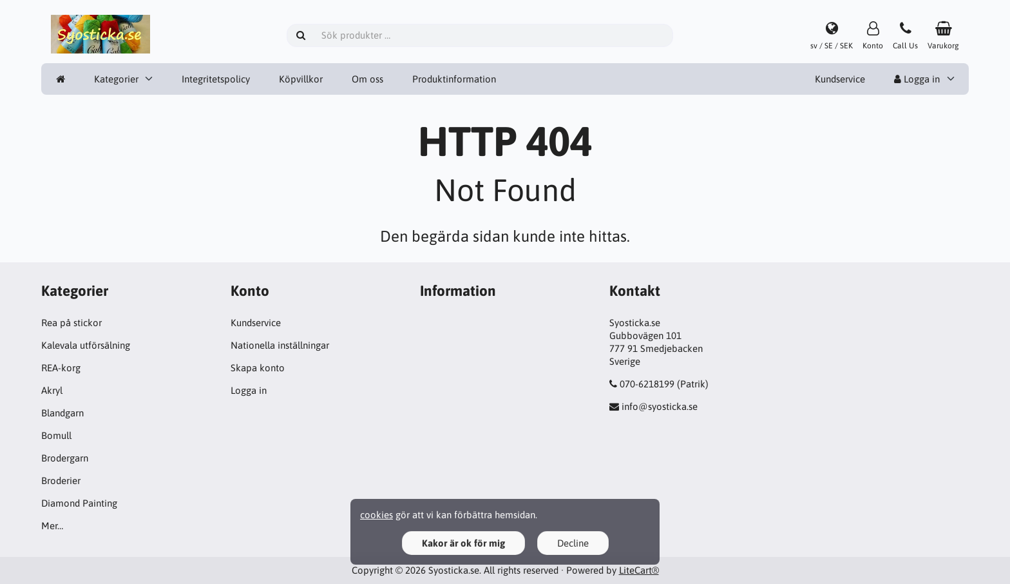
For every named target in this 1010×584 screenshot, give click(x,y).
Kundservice (840, 78)
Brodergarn (64, 458)
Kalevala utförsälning (85, 345)
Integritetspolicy (216, 78)
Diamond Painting (79, 503)
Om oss (367, 78)
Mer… (52, 525)
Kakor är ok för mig (463, 543)
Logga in (917, 78)
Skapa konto (258, 367)
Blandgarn (62, 412)
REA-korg (61, 367)
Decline (573, 543)
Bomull (56, 435)
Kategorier (116, 78)
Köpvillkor (301, 78)
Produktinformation (454, 78)
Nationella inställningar (280, 345)
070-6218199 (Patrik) (664, 383)
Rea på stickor (71, 322)
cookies (376, 514)
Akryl (51, 390)
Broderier (61, 480)
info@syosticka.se (660, 406)
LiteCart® (639, 570)
